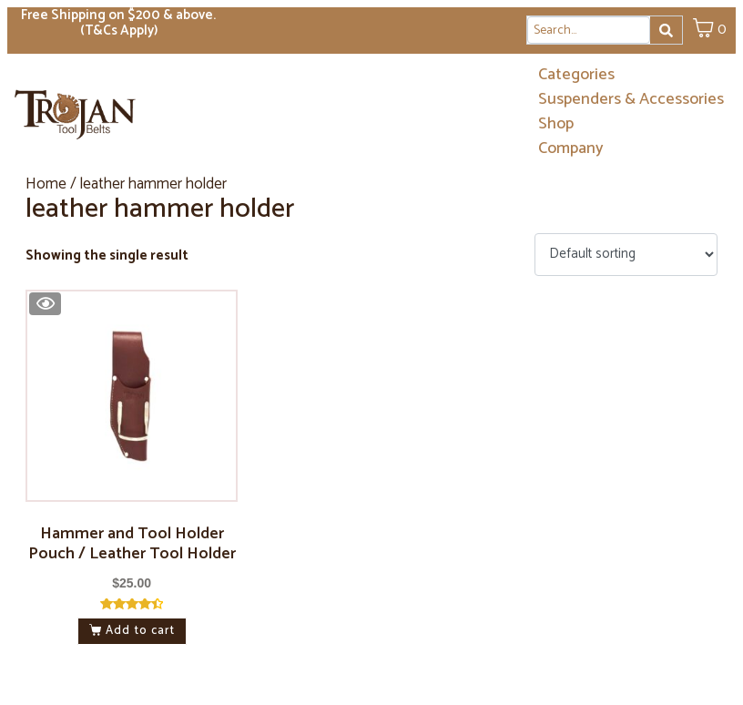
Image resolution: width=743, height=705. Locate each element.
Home (45, 184)
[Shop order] (626, 254)
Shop (556, 124)
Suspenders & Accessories (631, 99)
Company (571, 149)
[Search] (666, 30)
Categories (576, 75)
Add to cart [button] (140, 630)
